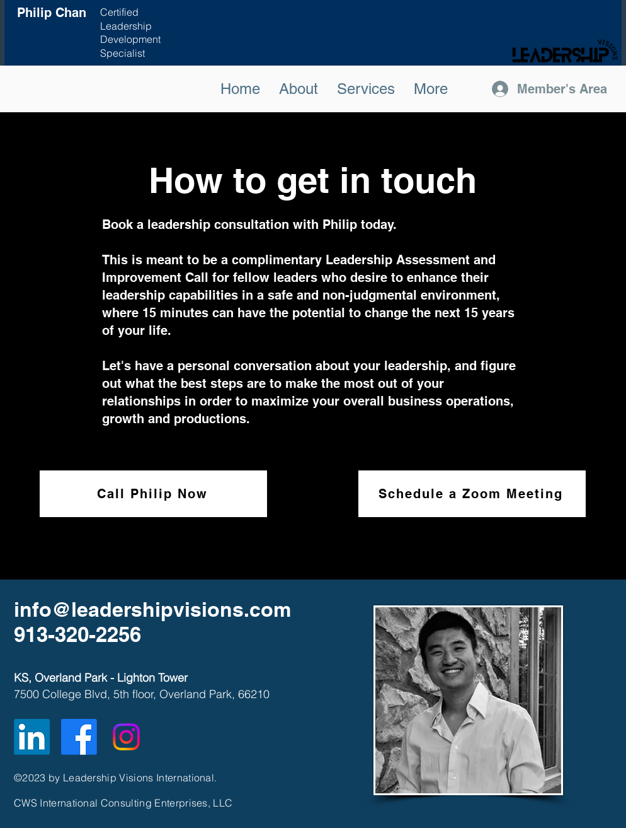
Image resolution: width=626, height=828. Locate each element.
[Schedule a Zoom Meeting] (472, 493)
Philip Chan (51, 12)
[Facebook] (79, 737)
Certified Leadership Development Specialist (130, 32)
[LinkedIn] (32, 737)
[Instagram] (126, 737)
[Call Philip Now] (153, 493)
